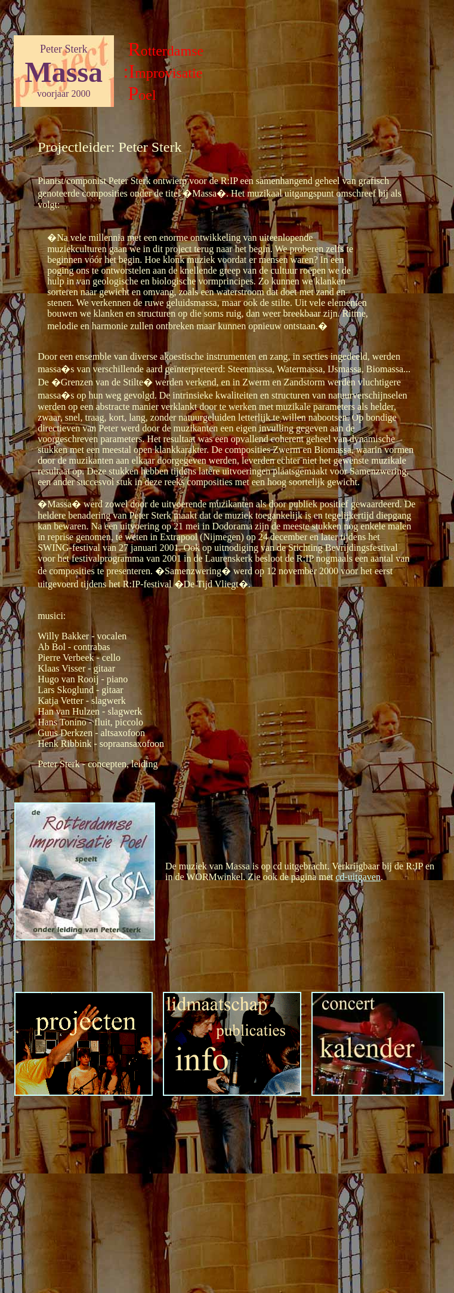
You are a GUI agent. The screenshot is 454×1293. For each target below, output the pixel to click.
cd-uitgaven (358, 877)
